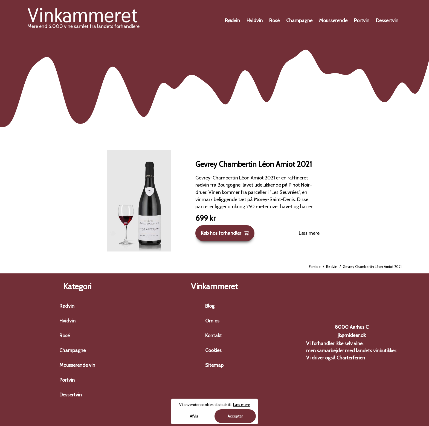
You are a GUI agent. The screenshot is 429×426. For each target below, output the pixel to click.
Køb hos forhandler (225, 233)
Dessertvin (387, 21)
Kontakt (213, 336)
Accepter (235, 416)
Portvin (361, 21)
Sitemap (214, 365)
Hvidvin (255, 21)
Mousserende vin (77, 365)
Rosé (274, 21)
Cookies (213, 350)
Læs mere (309, 233)
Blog (210, 306)
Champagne (299, 21)
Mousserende (333, 21)
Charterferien (351, 358)
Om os (212, 321)
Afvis (194, 416)
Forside (315, 266)
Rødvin (232, 21)
